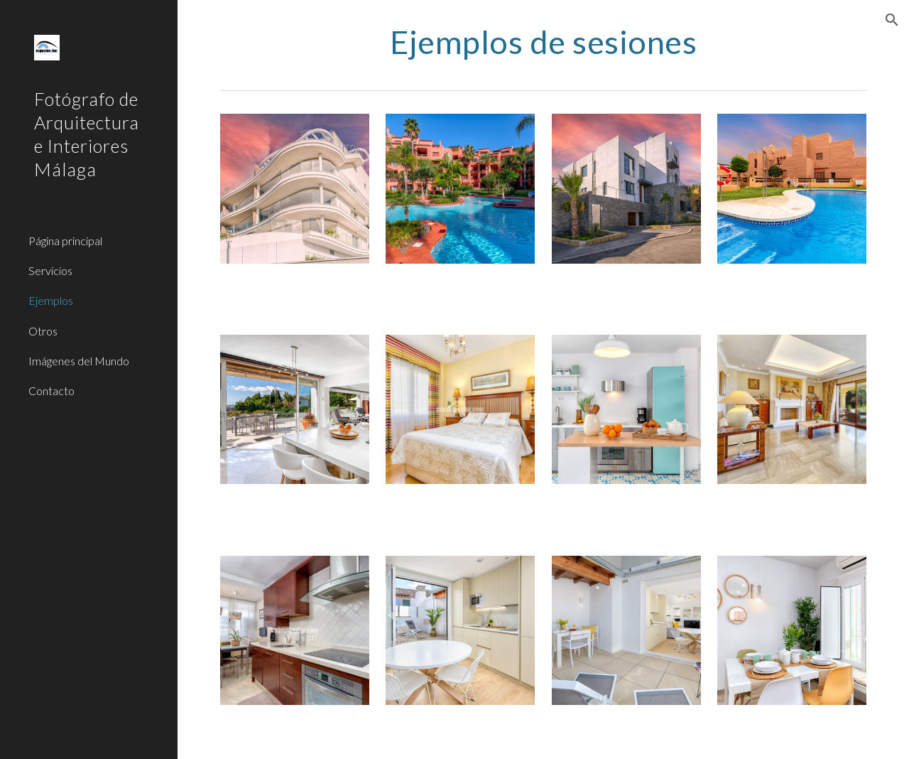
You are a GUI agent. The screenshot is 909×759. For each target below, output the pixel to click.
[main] (543, 42)
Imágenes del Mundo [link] (78, 360)
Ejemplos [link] (50, 300)
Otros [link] (43, 331)
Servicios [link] (50, 270)
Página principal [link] (65, 240)
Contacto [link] (51, 390)
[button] (892, 20)
